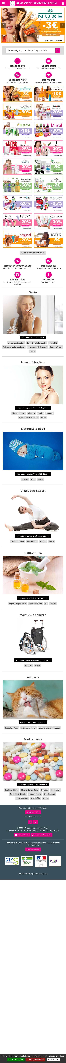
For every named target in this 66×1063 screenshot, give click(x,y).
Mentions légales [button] (33, 849)
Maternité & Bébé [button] (33, 428)
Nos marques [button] (48, 66)
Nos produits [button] (17, 66)
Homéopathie (49, 794)
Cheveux (31, 413)
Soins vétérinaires (28, 728)
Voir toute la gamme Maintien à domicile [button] (33, 660)
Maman (25, 479)
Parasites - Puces (11, 728)
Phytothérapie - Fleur (17, 603)
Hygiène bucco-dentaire (28, 417)
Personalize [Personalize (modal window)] (53, 1059)
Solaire (40, 413)
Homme (49, 413)
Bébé (33, 479)
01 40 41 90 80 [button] (33, 812)
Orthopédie (35, 798)
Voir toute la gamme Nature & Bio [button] (33, 598)
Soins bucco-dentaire (18, 794)
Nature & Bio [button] (33, 553)
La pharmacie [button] (17, 279)
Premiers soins (22, 798)
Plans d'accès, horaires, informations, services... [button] (17, 283)
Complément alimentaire (36, 343)
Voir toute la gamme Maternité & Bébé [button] (33, 474)
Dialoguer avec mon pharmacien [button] (49, 268)
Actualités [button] (48, 279)
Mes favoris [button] (48, 80)
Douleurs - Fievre (11, 790)
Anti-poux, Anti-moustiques (13, 347)
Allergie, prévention (16, 343)
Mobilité (28, 666)
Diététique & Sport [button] (33, 491)
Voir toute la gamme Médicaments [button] (33, 784)
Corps (23, 413)
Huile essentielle (35, 603)
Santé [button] (33, 292)
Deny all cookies (35, 1059)
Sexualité (53, 343)
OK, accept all (15, 1059)
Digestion (44, 790)
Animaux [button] (33, 677)
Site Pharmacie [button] (22, 835)
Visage (14, 413)
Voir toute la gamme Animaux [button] (33, 722)
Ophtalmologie (35, 794)
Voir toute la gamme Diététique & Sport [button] (33, 536)
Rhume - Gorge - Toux (29, 790)
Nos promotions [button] (17, 80)
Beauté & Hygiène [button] (33, 362)
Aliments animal (45, 728)
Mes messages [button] (48, 266)
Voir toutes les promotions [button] (33, 253)
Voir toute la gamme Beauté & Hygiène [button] (33, 408)
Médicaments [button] (33, 739)
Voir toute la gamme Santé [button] (33, 337)
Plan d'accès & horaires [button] (41, 835)
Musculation (32, 541)
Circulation (55, 790)
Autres (32, 351)
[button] (63, 3)
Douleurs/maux (56, 347)
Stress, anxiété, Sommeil (37, 347)
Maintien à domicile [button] (33, 615)
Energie (43, 541)
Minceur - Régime (17, 541)
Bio (46, 603)
